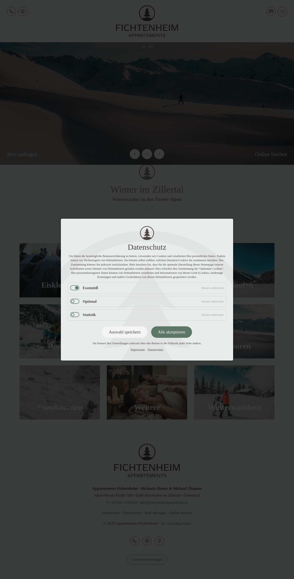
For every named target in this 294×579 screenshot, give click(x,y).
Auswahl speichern (124, 332)
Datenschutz (155, 350)
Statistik (89, 315)
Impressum (138, 350)
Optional (89, 301)
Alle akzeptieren (171, 332)
